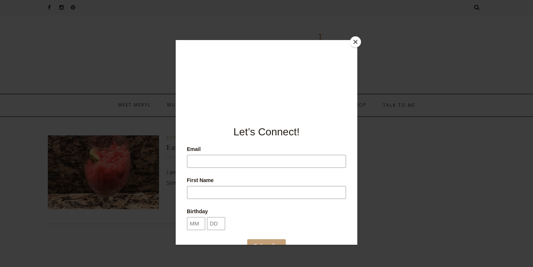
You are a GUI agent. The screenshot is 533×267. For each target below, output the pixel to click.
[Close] (355, 41)
